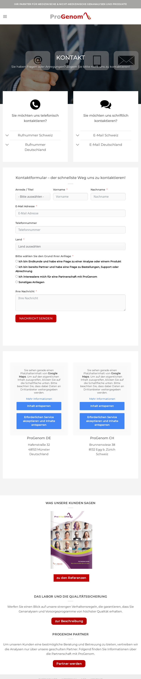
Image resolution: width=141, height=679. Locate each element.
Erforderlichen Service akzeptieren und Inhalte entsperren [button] (39, 421)
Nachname (98, 189)
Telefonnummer (26, 223)
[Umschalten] (7, 136)
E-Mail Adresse (25, 206)
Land (18, 239)
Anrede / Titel (24, 189)
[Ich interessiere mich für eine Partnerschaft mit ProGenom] (16, 276)
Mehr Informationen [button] (39, 398)
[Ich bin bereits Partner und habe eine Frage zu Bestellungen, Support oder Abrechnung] (16, 267)
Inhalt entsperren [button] (39, 406)
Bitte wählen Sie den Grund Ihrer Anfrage (43, 256)
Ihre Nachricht (25, 291)
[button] (5, 16)
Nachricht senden (36, 318)
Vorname (59, 189)
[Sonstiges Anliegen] (16, 282)
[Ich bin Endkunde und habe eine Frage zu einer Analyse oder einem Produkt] (16, 261)
